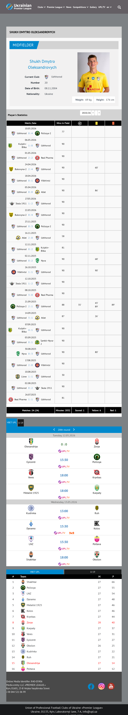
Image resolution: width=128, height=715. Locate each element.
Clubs (40, 7)
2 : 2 (30, 157)
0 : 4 (30, 133)
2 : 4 (30, 169)
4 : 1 (30, 330)
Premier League (54, 7)
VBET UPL (11, 422)
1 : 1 (30, 272)
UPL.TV (101, 7)
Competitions (79, 7)
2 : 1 (30, 306)
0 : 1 (30, 180)
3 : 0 (30, 295)
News (68, 7)
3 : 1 (30, 317)
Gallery (93, 7)
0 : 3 (30, 226)
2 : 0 (30, 237)
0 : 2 (30, 249)
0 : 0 (30, 192)
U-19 (20, 422)
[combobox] (87, 113)
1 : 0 (30, 145)
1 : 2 (30, 203)
